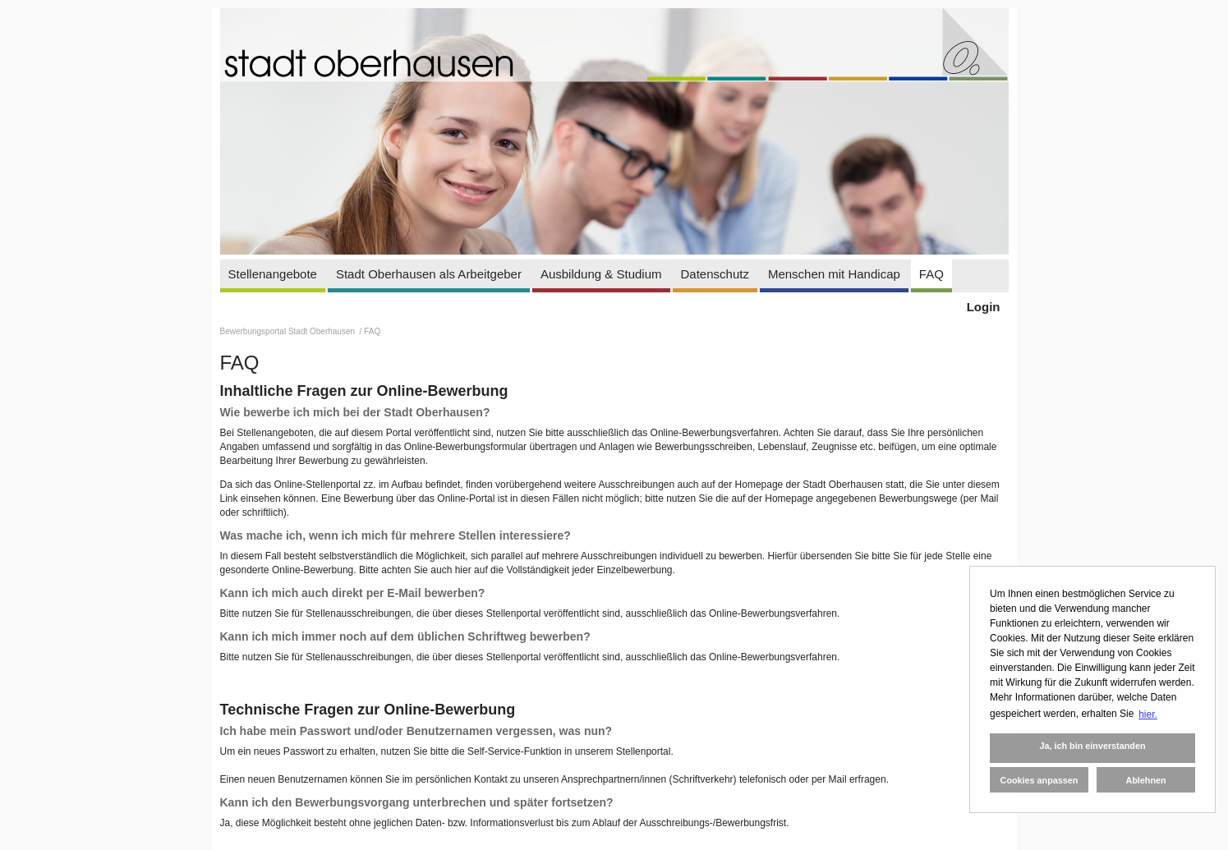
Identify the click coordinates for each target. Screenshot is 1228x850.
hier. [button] (1147, 714)
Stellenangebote (272, 274)
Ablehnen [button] (1145, 780)
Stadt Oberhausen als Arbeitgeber (429, 274)
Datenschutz (715, 274)
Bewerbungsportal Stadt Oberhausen (288, 331)
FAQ (931, 274)
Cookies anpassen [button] (1039, 780)
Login (983, 307)
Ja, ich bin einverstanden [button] (1092, 746)
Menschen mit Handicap (834, 274)
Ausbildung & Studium (601, 274)
